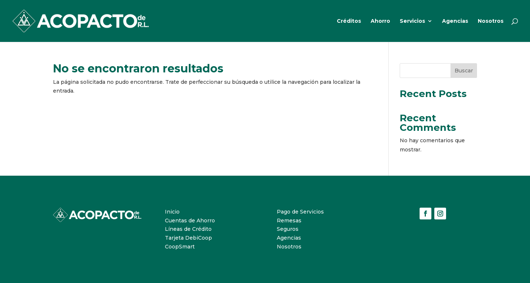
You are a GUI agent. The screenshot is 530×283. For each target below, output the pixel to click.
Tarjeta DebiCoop (188, 237)
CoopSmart (180, 246)
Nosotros (491, 21)
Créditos (349, 21)
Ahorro (380, 21)
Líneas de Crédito (188, 229)
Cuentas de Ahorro (190, 220)
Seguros (287, 229)
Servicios (412, 21)
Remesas (289, 220)
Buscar (464, 70)
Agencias (455, 21)
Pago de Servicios (300, 211)
